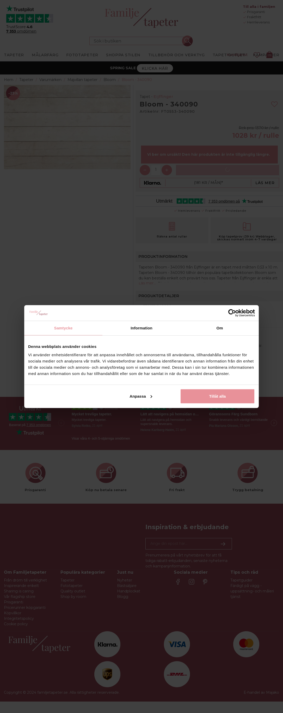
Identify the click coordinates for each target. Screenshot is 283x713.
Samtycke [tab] (63, 328)
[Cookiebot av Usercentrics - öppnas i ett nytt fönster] (232, 313)
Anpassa (141, 396)
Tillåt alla (217, 396)
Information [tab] (141, 328)
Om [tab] (219, 328)
